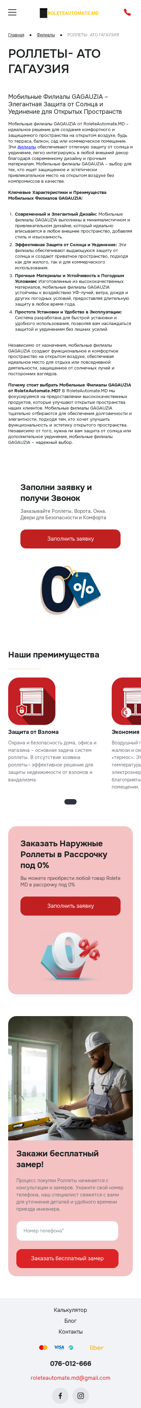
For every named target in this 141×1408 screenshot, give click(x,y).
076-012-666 (70, 1363)
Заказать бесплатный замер (67, 1258)
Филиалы (46, 35)
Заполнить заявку (70, 538)
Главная (16, 35)
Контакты (71, 1331)
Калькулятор (70, 1310)
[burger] (12, 12)
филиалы (26, 147)
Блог (70, 1320)
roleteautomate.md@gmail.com (70, 1378)
